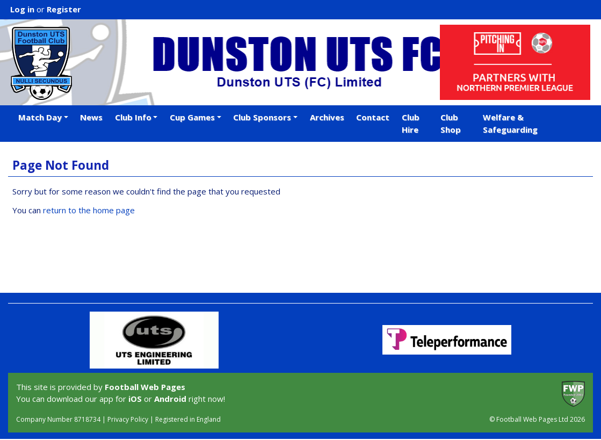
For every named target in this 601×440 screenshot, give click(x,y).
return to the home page (89, 210)
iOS (135, 398)
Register (64, 9)
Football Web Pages (145, 386)
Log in (22, 9)
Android (170, 398)
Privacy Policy (127, 419)
